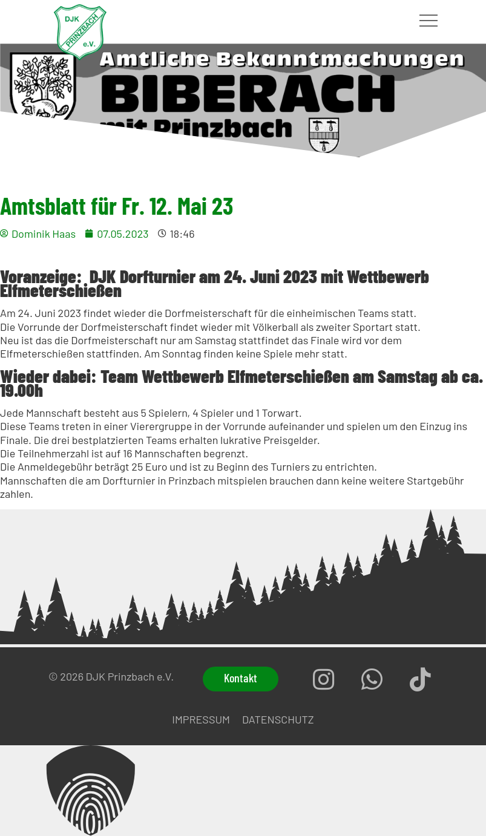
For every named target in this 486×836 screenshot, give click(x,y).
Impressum (201, 719)
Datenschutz (278, 719)
